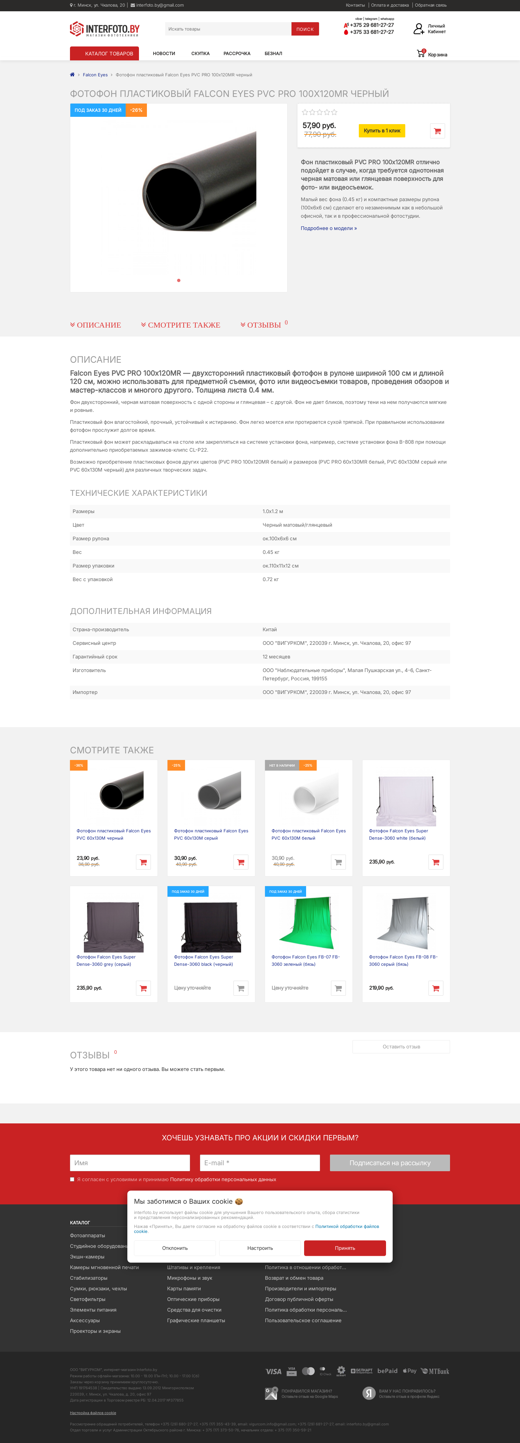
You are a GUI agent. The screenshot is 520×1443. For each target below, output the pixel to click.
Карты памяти (184, 1288)
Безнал (273, 53)
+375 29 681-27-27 (369, 25)
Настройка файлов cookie (93, 1412)
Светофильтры (87, 1299)
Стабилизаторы (88, 1278)
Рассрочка (237, 53)
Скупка (200, 53)
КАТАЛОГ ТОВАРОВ (109, 53)
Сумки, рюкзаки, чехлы (98, 1288)
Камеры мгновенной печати (104, 1267)
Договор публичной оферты (299, 1299)
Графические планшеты (196, 1320)
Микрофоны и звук (189, 1278)
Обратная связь (431, 5)
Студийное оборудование (101, 1246)
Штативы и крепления (193, 1267)
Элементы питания (93, 1310)
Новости (164, 53)
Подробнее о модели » (329, 228)
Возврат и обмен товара (294, 1278)
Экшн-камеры (87, 1256)
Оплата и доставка (390, 5)
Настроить (260, 1248)
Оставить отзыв (401, 1046)
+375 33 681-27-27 (369, 32)
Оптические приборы (193, 1299)
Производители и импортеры (300, 1288)
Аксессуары (85, 1320)
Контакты (355, 5)
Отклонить (175, 1248)
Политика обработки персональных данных (308, 1310)
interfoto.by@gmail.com (157, 5)
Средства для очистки (194, 1310)
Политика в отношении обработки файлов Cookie (308, 1267)
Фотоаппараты (87, 1235)
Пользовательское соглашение (303, 1320)
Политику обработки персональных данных (223, 1179)
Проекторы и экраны (95, 1331)
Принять (345, 1248)
